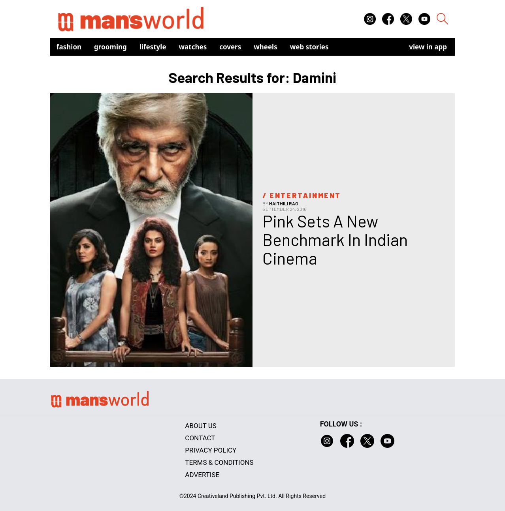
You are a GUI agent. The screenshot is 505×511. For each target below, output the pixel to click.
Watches (193, 46)
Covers (230, 46)
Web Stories (309, 46)
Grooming (110, 46)
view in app (428, 46)
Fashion (69, 46)
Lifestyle (152, 46)
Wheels (265, 46)
